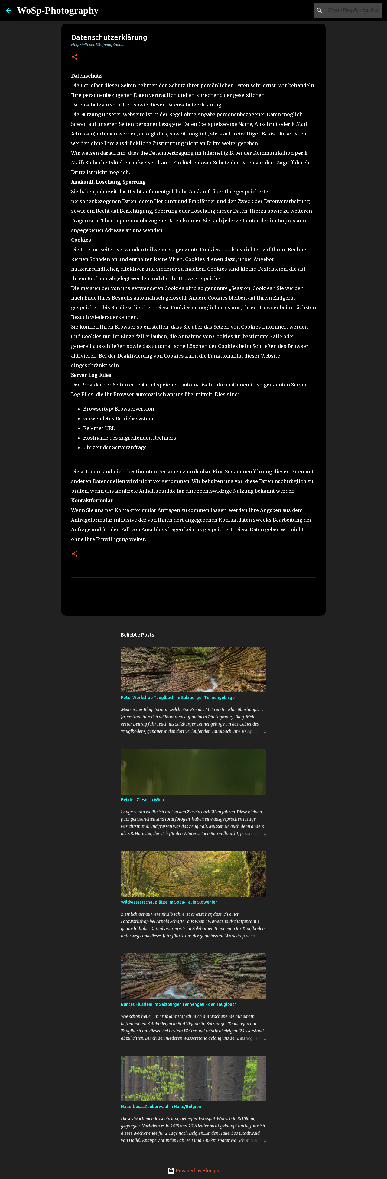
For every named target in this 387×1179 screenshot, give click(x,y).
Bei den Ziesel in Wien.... (144, 799)
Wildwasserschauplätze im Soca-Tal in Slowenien (169, 902)
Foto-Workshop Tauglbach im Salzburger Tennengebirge (178, 697)
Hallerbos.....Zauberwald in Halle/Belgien (161, 1106)
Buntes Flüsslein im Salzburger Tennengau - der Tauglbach (179, 1004)
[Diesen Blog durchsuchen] (350, 10)
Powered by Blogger (193, 1170)
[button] (74, 57)
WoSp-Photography (58, 10)
